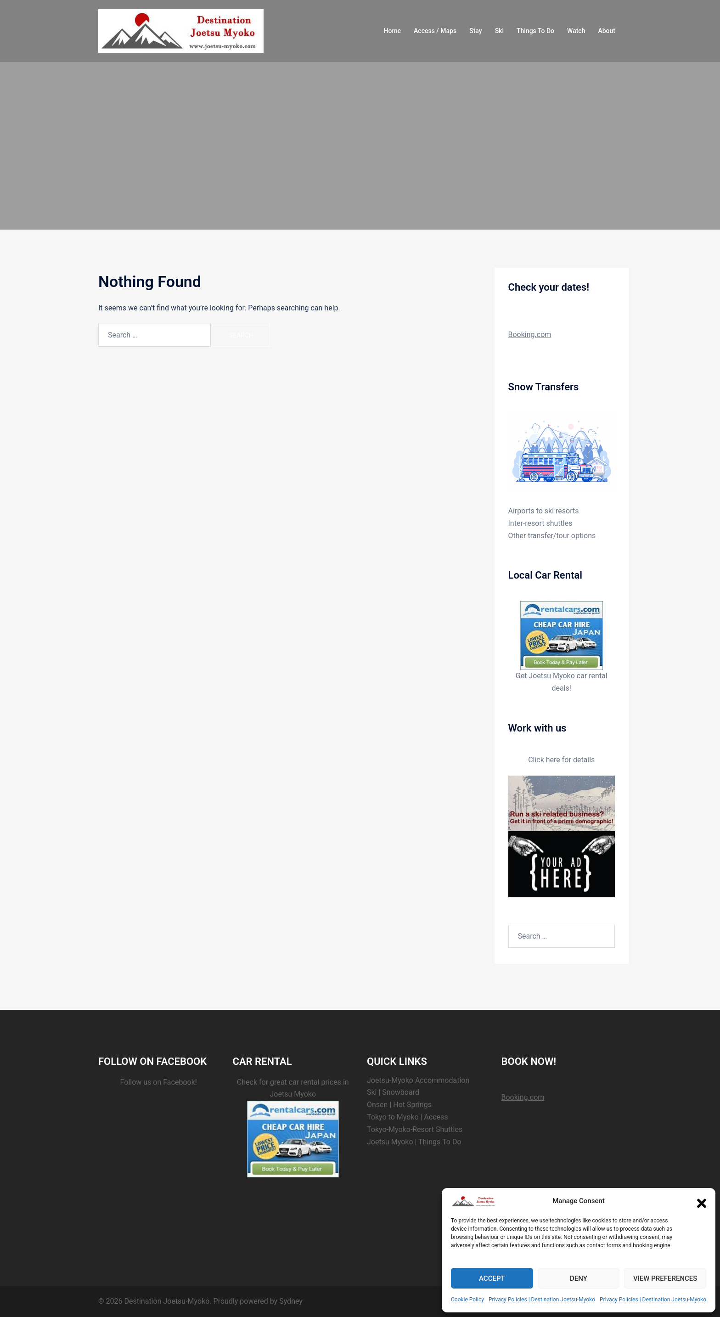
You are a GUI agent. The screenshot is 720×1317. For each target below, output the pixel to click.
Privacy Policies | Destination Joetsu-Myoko (542, 1299)
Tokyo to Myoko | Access (407, 1117)
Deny (578, 1278)
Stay (475, 30)
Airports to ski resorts (543, 511)
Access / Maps (435, 30)
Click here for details (561, 759)
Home (392, 30)
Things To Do (535, 30)
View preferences (665, 1278)
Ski (499, 30)
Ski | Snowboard (393, 1092)
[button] (701, 1201)
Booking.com (529, 334)
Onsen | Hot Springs (399, 1104)
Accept (492, 1278)
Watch (576, 30)
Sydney (291, 1301)
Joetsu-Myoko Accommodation (418, 1080)
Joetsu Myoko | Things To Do (414, 1141)
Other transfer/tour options (552, 535)
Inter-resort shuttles (540, 523)
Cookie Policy (467, 1299)
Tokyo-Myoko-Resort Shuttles (414, 1129)
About (606, 30)
